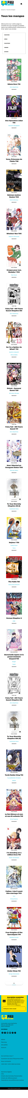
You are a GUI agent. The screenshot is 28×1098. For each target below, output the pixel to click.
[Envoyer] (24, 1008)
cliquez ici (18, 1005)
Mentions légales (6, 1072)
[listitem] (2, 1033)
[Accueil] (7, 3)
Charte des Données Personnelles (11, 1076)
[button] (7, 35)
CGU (2, 1074)
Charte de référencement (9, 1078)
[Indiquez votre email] (12, 1009)
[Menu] (23, 4)
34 (14, 983)
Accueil (3, 9)
